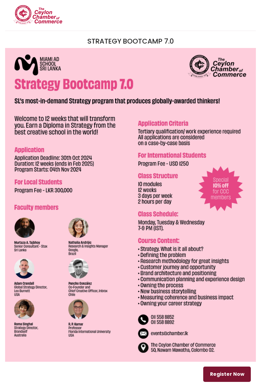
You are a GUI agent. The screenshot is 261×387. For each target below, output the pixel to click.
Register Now (227, 374)
